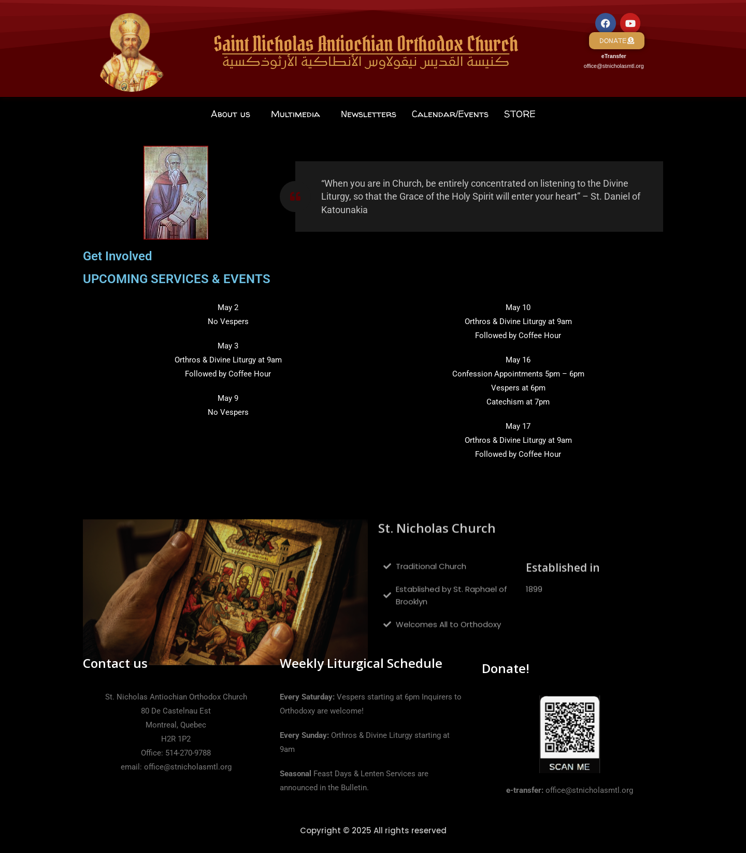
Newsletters (368, 113)
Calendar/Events (450, 113)
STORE (520, 113)
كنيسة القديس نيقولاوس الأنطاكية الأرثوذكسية (365, 62)
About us (230, 113)
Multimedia (295, 113)
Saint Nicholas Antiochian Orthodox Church (365, 44)
